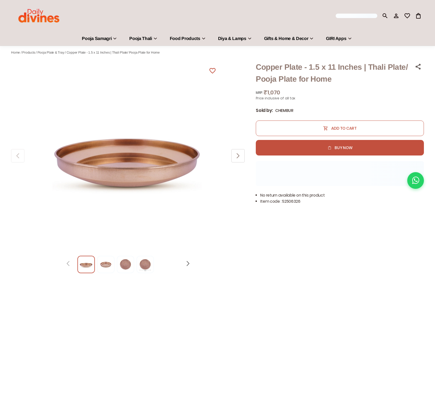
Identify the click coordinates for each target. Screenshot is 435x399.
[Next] (187, 264)
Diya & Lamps (232, 38)
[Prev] (68, 264)
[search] (385, 15)
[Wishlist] (212, 71)
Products (28, 52)
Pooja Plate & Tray (50, 52)
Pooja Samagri (97, 38)
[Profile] (396, 15)
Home (15, 52)
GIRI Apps (336, 38)
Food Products (185, 38)
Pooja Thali (140, 38)
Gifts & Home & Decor (286, 38)
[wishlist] (407, 15)
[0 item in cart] (418, 15)
